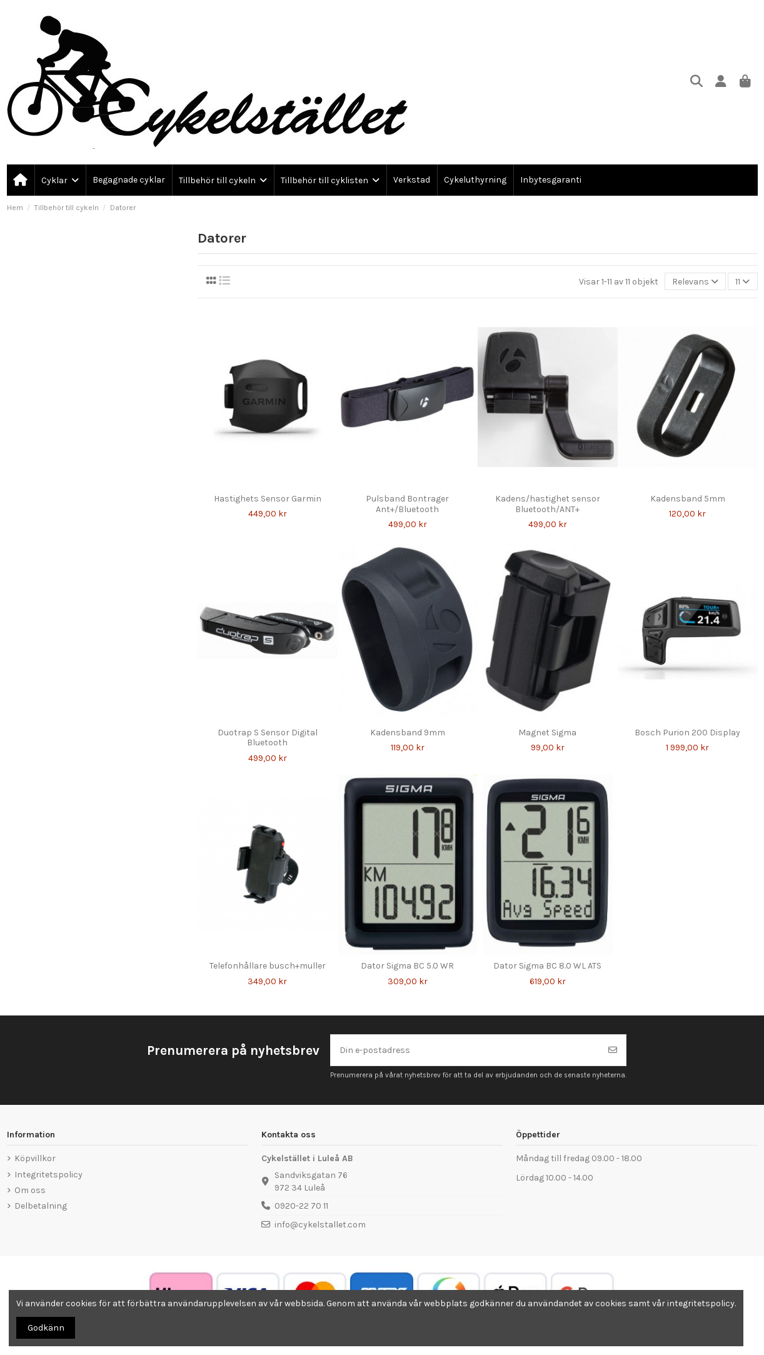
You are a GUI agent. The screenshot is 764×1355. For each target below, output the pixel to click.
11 (742, 281)
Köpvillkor (35, 1158)
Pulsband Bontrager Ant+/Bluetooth (407, 504)
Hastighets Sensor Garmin (267, 498)
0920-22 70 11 (301, 1206)
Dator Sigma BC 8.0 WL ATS (547, 965)
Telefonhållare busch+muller (267, 965)
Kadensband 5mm (687, 498)
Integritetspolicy (48, 1174)
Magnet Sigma (547, 732)
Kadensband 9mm (407, 732)
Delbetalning (40, 1206)
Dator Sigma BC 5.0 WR (407, 965)
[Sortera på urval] (695, 282)
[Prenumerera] (613, 1050)
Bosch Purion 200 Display (687, 732)
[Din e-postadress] (465, 1050)
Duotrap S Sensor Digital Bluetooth (268, 737)
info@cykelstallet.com (320, 1224)
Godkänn (46, 1327)
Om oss (30, 1190)
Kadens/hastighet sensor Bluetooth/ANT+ (547, 504)
